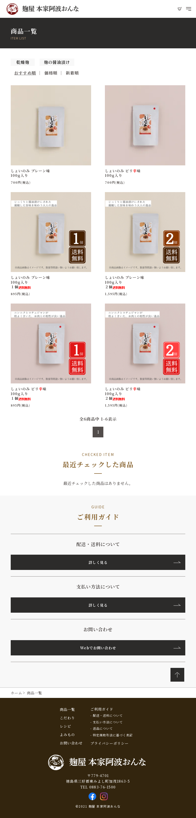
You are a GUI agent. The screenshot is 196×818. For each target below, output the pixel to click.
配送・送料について (108, 715)
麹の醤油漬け (57, 62)
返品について (103, 728)
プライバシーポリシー (109, 743)
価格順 (50, 73)
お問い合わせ (71, 742)
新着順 (72, 73)
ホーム (16, 692)
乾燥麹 (22, 62)
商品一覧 (67, 709)
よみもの (67, 734)
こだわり (67, 717)
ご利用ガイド (101, 709)
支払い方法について (108, 722)
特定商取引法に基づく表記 (113, 735)
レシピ (65, 726)
